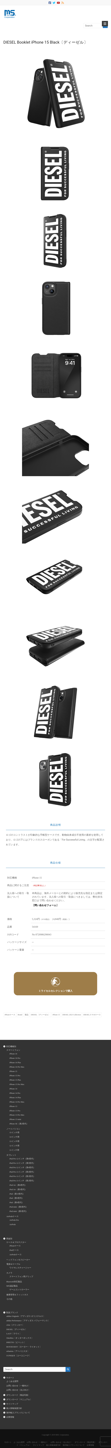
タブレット (11, 1155)
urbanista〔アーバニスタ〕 (17, 1351)
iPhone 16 (13, 1054)
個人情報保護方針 (14, 1408)
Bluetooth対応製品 (14, 1282)
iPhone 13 (13, 1106)
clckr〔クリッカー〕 (15, 1325)
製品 (26, 1015)
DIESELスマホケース (92, 1015)
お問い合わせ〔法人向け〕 (18, 1390)
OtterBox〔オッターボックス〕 (19, 1338)
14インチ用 (14, 1137)
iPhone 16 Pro (14, 1058)
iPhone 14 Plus (15, 1097)
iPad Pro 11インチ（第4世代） (22, 1172)
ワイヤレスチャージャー (20, 1268)
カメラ (9, 1273)
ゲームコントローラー (19, 1290)
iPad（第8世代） (16, 1202)
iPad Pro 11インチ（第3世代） (22, 1176)
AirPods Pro (14, 1220)
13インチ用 (14, 1141)
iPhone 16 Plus (15, 1063)
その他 (9, 1299)
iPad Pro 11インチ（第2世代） (22, 1181)
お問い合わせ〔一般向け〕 (18, 1386)
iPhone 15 (56, 1015)
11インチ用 (14, 1150)
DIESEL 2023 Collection (71, 1015)
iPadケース (14, 1250)
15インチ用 (14, 1132)
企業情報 (10, 1417)
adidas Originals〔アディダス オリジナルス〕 (25, 1316)
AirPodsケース (12, 1216)
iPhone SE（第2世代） (18, 1124)
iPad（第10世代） (17, 1194)
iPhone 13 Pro (14, 1111)
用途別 (9, 1239)
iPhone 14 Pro (14, 1093)
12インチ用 (14, 1146)
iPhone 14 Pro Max (16, 1102)
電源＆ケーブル (13, 1264)
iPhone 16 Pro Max (16, 1067)
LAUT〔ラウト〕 (13, 1334)
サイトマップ (12, 1404)
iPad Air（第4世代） (18, 1185)
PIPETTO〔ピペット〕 (16, 1342)
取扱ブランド (12, 1313)
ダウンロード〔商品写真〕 (18, 1395)
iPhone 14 (13, 1089)
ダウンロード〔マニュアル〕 (19, 1399)
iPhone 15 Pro (14, 1076)
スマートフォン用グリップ (21, 1277)
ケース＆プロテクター (16, 1242)
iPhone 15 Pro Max (16, 1084)
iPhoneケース (10, 1015)
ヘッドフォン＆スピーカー (18, 1260)
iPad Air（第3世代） (18, 1189)
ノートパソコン (13, 1129)
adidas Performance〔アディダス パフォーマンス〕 (28, 1321)
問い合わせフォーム (45, 905)
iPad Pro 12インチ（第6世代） (22, 1159)
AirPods (12, 1224)
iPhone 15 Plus (15, 1080)
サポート (10, 1378)
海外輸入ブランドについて (18, 1413)
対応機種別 (11, 1046)
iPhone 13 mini (15, 1119)
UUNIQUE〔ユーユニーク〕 (18, 1356)
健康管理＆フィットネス (17, 1295)
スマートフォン (13, 1050)
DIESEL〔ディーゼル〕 (40, 1015)
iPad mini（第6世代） (18, 1207)
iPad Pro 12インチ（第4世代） (22, 1167)
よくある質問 (12, 1381)
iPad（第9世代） (16, 1198)
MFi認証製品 (12, 1286)
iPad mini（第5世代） (18, 1211)
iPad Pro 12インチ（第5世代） (22, 1163)
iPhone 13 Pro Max (16, 1115)
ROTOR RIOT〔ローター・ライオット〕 (24, 1347)
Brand (20, 1015)
